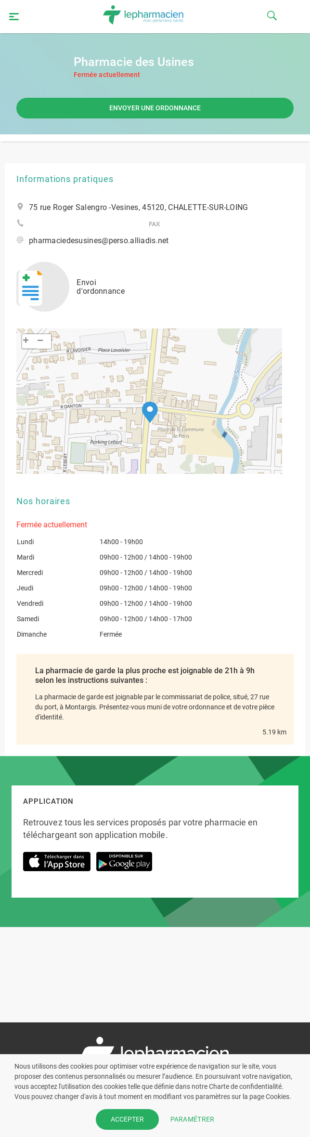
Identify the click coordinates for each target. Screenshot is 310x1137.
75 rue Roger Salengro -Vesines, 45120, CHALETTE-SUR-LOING (138, 207)
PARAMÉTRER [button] (192, 1119)
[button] (150, 412)
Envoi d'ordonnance (70, 286)
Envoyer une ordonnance (155, 108)
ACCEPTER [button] (127, 1119)
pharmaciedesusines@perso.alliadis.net (99, 240)
